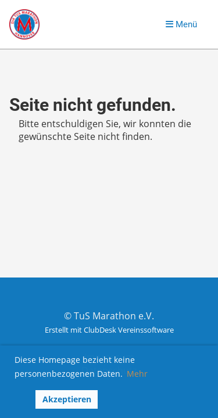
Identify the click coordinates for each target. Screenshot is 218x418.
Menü (181, 24)
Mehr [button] (137, 373)
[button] (22, 399)
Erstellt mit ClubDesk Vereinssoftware (109, 330)
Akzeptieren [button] (66, 399)
